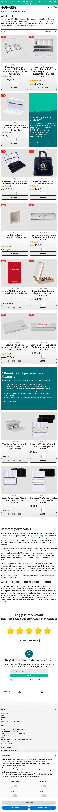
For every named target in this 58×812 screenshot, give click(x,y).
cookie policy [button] (21, 766)
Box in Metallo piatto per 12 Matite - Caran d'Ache (15, 292)
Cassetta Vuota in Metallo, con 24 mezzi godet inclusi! (43, 446)
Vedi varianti (43, 88)
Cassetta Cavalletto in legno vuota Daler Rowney (43, 293)
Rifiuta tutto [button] (15, 807)
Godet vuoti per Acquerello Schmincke (14, 236)
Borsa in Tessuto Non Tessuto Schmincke (43, 182)
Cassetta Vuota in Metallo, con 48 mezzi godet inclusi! (43, 500)
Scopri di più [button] (29, 802)
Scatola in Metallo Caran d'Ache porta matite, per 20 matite (43, 347)
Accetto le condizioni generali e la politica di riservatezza (30, 672)
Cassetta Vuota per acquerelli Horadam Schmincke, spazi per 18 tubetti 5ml (14, 70)
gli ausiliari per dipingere (39, 536)
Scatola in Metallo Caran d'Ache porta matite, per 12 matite (43, 237)
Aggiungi (14, 88)
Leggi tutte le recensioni (29, 633)
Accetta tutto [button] (42, 807)
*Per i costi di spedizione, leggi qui (42, 143)
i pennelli (4, 536)
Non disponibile (14, 307)
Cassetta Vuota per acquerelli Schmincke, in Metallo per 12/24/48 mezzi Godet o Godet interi (43, 71)
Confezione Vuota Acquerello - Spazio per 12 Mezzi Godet (14, 347)
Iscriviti (29, 668)
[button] (55, 755)
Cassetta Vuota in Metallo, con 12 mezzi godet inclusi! (14, 500)
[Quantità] (15, 83)
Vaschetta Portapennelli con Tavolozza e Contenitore (14, 446)
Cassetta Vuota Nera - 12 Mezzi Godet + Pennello (14, 182)
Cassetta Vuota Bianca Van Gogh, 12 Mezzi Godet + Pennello (15, 127)
